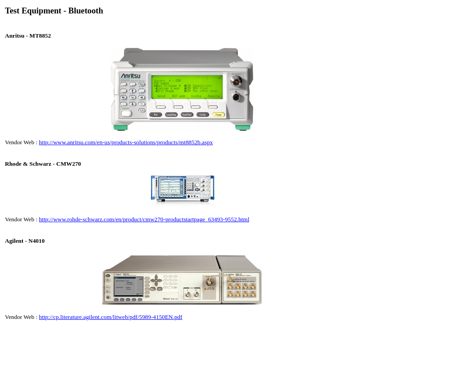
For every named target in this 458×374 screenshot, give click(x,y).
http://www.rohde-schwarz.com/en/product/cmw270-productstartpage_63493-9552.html (144, 219)
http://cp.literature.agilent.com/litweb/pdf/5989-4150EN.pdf (110, 317)
